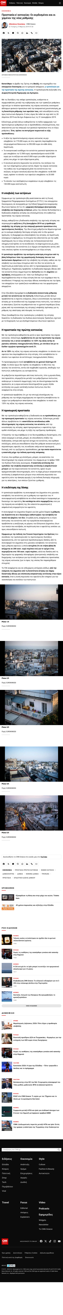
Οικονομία (27, 3)
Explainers (25, 1217)
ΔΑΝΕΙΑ (20, 874)
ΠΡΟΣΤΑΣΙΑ (6, 878)
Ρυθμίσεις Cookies (31, 1253)
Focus (23, 1202)
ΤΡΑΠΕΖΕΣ (45, 874)
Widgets (42, 1220)
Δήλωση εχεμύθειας (47, 1253)
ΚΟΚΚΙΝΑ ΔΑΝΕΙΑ (32, 874)
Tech (4, 1182)
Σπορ (4, 1178)
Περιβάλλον (7, 1186)
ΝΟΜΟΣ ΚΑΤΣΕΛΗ (47, 870)
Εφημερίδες (46, 1214)
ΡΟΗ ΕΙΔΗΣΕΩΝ (9, 928)
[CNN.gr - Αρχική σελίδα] (5, 1241)
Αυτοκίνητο (44, 1173)
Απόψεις (24, 1212)
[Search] (59, 1149)
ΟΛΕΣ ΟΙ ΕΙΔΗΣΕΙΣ (31, 1006)
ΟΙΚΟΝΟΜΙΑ (6, 11)
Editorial (24, 1208)
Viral (4, 1191)
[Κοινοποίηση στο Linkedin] (27, 33)
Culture (42, 1164)
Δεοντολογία (17, 1253)
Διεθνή (23, 1182)
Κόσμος (41, 3)
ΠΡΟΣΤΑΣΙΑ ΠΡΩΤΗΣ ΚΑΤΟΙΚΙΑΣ (26, 870)
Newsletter (43, 1224)
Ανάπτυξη (24, 1164)
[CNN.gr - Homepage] (3, 3)
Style (41, 1158)
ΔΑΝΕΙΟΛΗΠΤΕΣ (8, 874)
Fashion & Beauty (46, 1169)
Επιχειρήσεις (26, 1173)
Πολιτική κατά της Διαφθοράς (12, 1257)
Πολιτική (19, 3)
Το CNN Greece (45, 1229)
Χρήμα (23, 1169)
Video (42, 1202)
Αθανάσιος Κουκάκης (17, 24)
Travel (5, 1202)
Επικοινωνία (29, 1257)
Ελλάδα (34, 3)
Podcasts (44, 1208)
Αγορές (23, 1178)
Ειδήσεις (12, 3)
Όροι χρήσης (6, 1253)
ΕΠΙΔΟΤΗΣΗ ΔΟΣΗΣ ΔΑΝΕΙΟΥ (24, 878)
